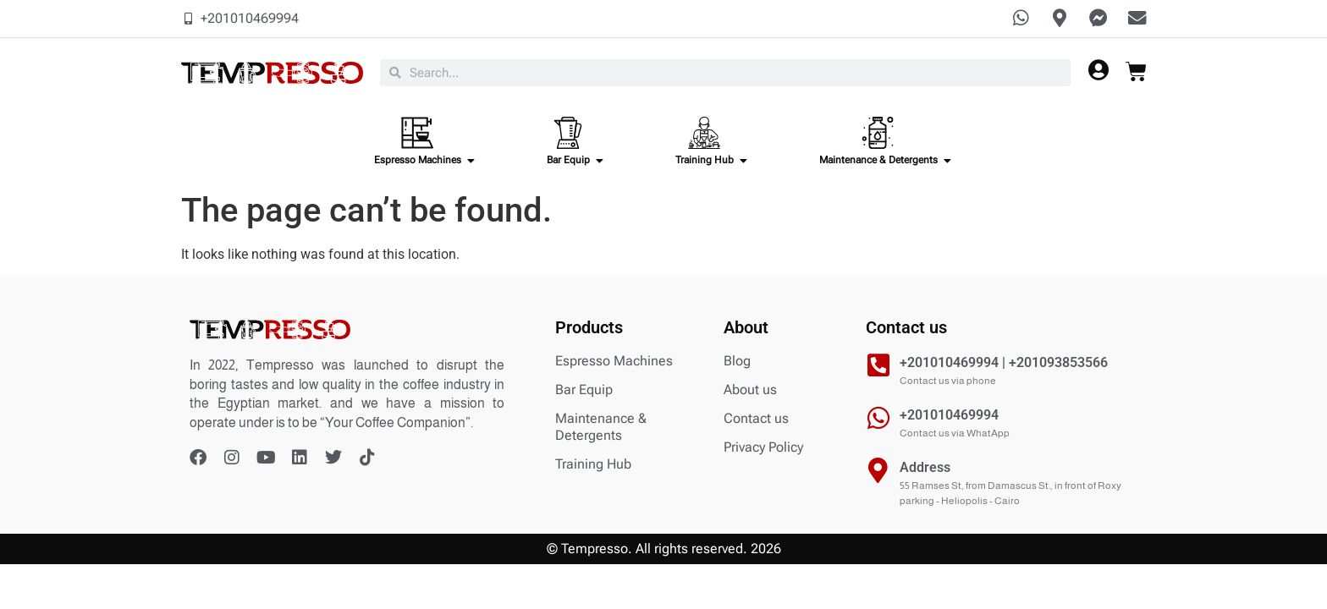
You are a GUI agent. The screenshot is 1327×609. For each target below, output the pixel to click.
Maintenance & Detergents (601, 428)
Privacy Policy (763, 449)
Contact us (756, 420)
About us (750, 391)
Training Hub (593, 466)
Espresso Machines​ (614, 362)
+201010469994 (949, 417)
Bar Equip (584, 391)
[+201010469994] (878, 419)
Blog (737, 362)
